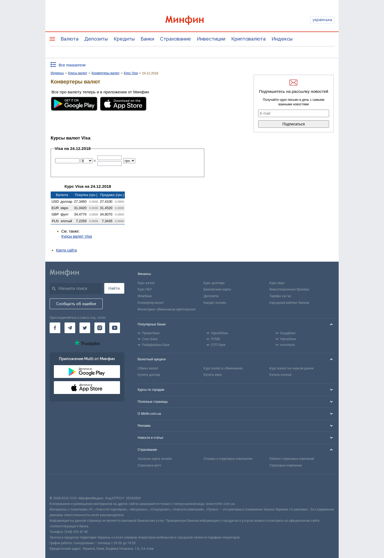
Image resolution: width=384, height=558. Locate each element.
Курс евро (277, 283)
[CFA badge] (61, 485)
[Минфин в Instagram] (99, 327)
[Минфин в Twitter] (84, 327)
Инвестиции (211, 39)
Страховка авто (149, 465)
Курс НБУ (145, 289)
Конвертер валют (151, 303)
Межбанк (145, 296)
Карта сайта (66, 250)
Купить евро (212, 375)
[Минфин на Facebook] (55, 327)
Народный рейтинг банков (289, 303)
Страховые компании (285, 465)
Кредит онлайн (214, 303)
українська (322, 20)
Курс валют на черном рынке (291, 368)
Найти (114, 288)
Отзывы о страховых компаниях (228, 459)
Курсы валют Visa (76, 236)
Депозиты (96, 39)
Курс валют (146, 283)
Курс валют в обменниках (223, 368)
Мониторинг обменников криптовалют (167, 309)
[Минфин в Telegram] (70, 327)
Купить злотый (280, 375)
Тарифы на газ (280, 296)
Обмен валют (148, 368)
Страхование (175, 39)
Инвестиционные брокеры (289, 289)
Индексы (282, 39)
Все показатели (72, 65)
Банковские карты (217, 289)
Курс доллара (214, 283)
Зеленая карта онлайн (155, 459)
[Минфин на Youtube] (114, 327)
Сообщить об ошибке (76, 304)
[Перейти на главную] (192, 20)
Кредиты (124, 39)
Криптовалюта (248, 39)
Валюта (69, 39)
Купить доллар (149, 375)
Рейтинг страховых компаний (291, 459)
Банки (147, 39)
